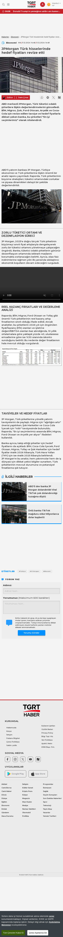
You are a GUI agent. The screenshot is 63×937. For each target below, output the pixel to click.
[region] (31, 924)
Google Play (15, 774)
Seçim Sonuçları (50, 795)
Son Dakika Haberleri (52, 798)
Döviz (4, 795)
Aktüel (4, 784)
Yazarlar (46, 813)
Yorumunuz (26, 597)
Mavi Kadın (27, 802)
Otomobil (26, 813)
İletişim (9, 735)
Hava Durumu (7, 816)
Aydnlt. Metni (46, 744)
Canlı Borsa (6, 788)
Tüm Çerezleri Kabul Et (13, 933)
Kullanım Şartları (48, 726)
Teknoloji (47, 806)
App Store (38, 774)
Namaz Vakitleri (29, 809)
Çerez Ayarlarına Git (38, 933)
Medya (25, 806)
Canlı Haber (7, 791)
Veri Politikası (47, 740)
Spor (45, 802)
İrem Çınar (23, 97)
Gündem (5, 813)
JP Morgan (34, 169)
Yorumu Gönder (31, 633)
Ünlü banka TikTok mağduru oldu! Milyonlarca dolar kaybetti (43, 514)
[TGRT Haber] (31, 4)
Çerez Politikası (13, 742)
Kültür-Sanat (27, 788)
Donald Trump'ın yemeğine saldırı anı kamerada (37, 11)
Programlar (48, 784)
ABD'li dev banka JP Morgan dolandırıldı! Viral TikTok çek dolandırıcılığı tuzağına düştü (42, 491)
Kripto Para (27, 791)
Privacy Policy (47, 733)
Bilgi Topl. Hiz (47, 736)
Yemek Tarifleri (49, 816)
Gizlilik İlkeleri (47, 729)
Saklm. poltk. (11, 745)
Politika (25, 816)
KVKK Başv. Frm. (48, 747)
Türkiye (45, 169)
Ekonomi (15, 37)
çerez (51, 916)
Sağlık (45, 791)
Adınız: (7, 585)
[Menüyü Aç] (8, 5)
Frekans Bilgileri (13, 738)
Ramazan (47, 788)
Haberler (5, 37)
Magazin (26, 798)
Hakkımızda (11, 728)
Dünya (4, 798)
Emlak (4, 809)
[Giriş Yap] (42, 4)
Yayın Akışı (47, 809)
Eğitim (4, 802)
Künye (9, 731)
